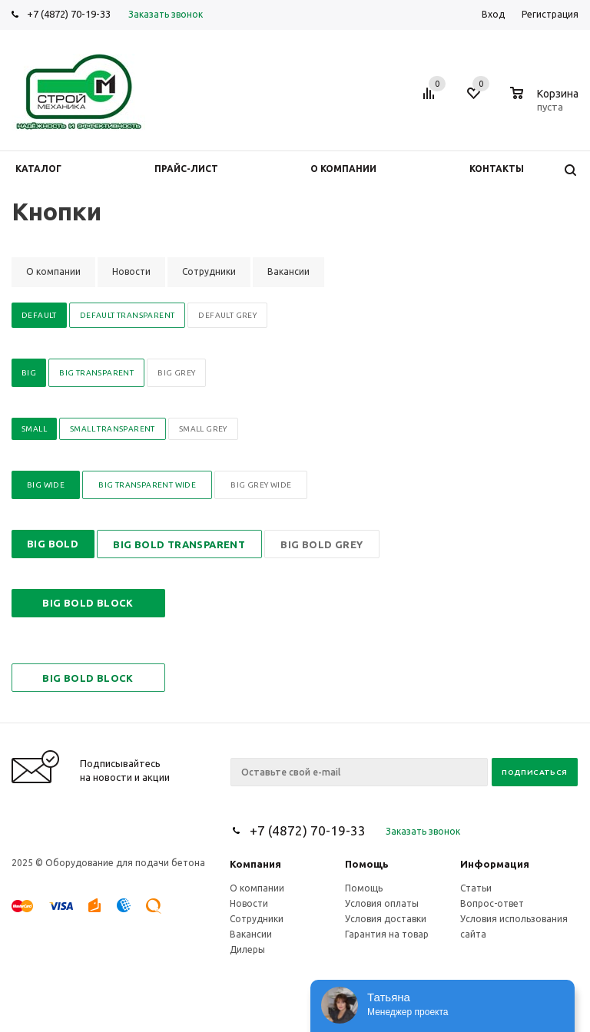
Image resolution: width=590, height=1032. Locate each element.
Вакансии (251, 934)
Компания (255, 863)
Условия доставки (385, 919)
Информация (494, 863)
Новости (249, 903)
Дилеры (247, 949)
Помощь (367, 863)
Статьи (476, 888)
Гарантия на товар (387, 934)
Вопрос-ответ (492, 903)
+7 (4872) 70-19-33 (69, 13)
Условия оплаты (382, 903)
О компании (257, 888)
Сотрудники (256, 919)
